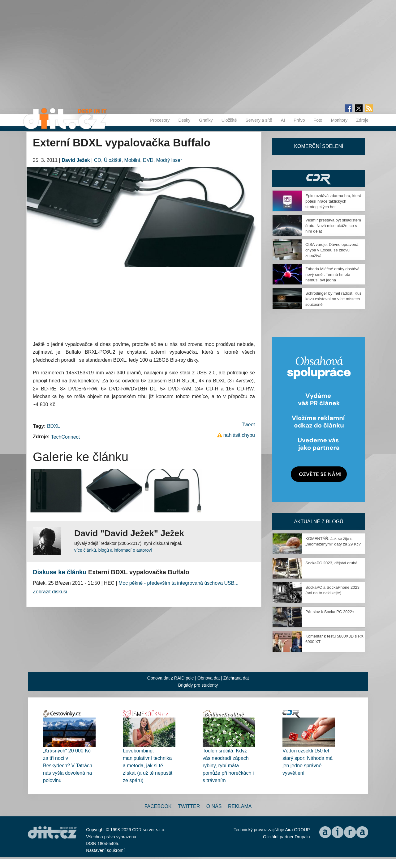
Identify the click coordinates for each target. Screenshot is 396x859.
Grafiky (206, 120)
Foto (318, 120)
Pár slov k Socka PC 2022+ (330, 611)
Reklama (240, 806)
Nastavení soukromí (105, 850)
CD (97, 160)
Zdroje (362, 120)
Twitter (189, 806)
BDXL (53, 426)
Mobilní (132, 160)
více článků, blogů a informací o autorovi (113, 550)
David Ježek (76, 160)
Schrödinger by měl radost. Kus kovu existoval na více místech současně (333, 299)
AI (283, 120)
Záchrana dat (236, 678)
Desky (184, 120)
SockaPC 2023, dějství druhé (331, 563)
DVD (148, 160)
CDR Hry (318, 178)
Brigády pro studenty (198, 685)
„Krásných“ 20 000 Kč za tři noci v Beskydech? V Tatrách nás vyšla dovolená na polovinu (67, 765)
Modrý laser (169, 160)
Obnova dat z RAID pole (170, 678)
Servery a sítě (258, 120)
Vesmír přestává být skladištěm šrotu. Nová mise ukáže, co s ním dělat (333, 226)
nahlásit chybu (239, 435)
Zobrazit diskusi (50, 591)
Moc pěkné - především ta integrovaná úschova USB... (178, 583)
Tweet (248, 424)
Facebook (158, 806)
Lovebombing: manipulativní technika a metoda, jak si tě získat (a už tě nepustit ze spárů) (147, 765)
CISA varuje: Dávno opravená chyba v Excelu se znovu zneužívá (331, 250)
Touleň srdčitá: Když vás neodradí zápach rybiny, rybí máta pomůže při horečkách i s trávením (228, 765)
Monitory (339, 120)
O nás (214, 806)
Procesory (160, 120)
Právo (299, 120)
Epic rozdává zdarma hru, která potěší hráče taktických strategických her (333, 201)
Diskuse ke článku (59, 572)
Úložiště (229, 120)
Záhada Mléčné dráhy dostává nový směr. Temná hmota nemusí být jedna (332, 274)
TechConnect (65, 437)
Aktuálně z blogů (318, 521)
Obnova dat (208, 678)
